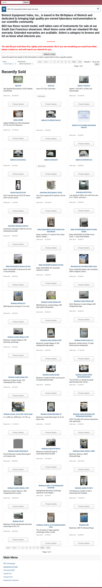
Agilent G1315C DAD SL (18, 160)
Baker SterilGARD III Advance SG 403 (18, 266)
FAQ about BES (9, 570)
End (79, 62)
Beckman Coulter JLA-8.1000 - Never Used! (18, 414)
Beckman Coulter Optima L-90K (18, 488)
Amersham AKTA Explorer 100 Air (51, 192)
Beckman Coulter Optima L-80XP (84, 451)
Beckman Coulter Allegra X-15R (18, 337)
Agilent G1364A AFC (51, 160)
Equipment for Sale (10, 567)
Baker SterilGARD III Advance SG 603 (51, 265)
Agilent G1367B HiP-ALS (84, 160)
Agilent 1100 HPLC (84, 85)
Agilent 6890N (18, 120)
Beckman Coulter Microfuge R (18, 451)
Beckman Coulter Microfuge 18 (51, 414)
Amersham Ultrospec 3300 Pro (18, 226)
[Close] (98, 9)
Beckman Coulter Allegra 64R (84, 301)
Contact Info (8, 577)
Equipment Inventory (11, 580)
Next (74, 62)
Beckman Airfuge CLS (18, 303)
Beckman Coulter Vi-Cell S (84, 488)
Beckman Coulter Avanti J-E (84, 340)
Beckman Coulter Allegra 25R (51, 302)
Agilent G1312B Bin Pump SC (51, 120)
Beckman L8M (84, 525)
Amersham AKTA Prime (84, 192)
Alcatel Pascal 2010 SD (18, 192)
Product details (18, 104)
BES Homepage (9, 563)
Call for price (41, 96)
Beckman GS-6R (18, 521)
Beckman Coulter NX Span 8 (51, 448)
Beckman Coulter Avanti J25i (18, 377)
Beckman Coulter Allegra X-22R (51, 340)
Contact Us (7, 574)
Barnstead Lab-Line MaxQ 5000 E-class (84, 266)
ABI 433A (18, 85)
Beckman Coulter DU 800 (51, 375)
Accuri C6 (51, 85)
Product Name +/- (9, 64)
